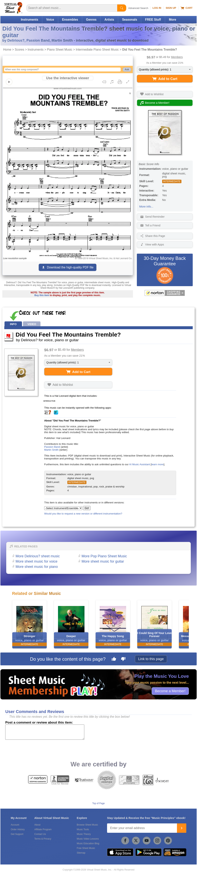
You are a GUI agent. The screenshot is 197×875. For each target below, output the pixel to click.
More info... (146, 206)
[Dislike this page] (123, 659)
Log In (156, 7)
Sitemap (81, 852)
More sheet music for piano (37, 567)
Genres (91, 19)
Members (177, 57)
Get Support (17, 834)
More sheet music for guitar (103, 561)
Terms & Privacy (42, 838)
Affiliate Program (42, 829)
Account (15, 824)
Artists (109, 19)
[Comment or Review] (44, 732)
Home (7, 49)
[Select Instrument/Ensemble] (63, 508)
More (172, 19)
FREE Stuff (153, 19)
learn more (157, 464)
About (37, 824)
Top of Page (98, 803)
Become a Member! (170, 691)
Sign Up (171, 7)
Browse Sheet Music (87, 824)
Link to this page (151, 659)
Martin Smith (51, 449)
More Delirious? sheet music (38, 556)
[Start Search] (121, 7)
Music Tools (83, 829)
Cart (187, 8)
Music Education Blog (88, 843)
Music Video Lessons (88, 838)
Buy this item (41, 295)
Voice (50, 19)
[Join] (181, 828)
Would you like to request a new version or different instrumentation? (83, 513)
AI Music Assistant (139, 464)
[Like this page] (114, 659)
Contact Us (40, 834)
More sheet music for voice (36, 561)
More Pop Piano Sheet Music (104, 556)
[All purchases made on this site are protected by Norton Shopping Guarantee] (165, 293)
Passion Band (52, 446)
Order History (18, 829)
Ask (127, 69)
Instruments (29, 19)
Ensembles (70, 19)
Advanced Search (138, 8)
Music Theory (84, 834)
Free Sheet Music (86, 848)
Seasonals (129, 19)
